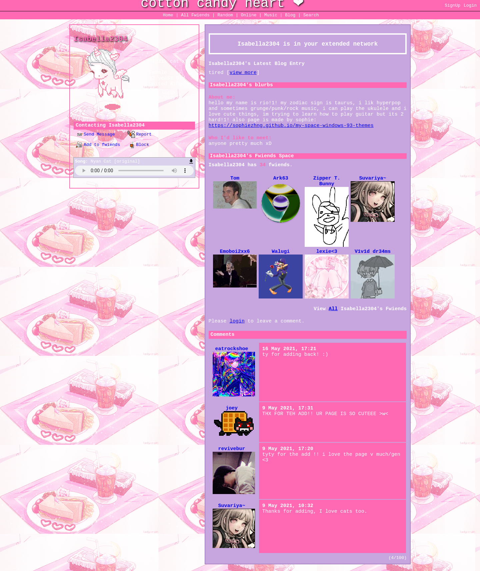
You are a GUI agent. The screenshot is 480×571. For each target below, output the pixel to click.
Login (470, 5)
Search (311, 15)
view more (243, 73)
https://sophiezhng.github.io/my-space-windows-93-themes (291, 126)
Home (168, 15)
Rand (225, 15)
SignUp (452, 5)
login (237, 321)
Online (248, 15)
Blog (290, 15)
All (195, 15)
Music (270, 15)
